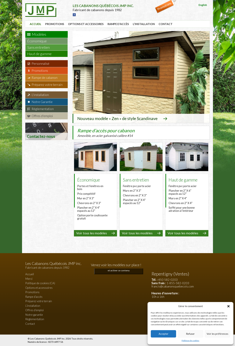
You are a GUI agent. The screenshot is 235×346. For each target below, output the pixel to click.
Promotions (54, 24)
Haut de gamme (41, 54)
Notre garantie (34, 314)
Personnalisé (40, 63)
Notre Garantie (42, 102)
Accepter (163, 333)
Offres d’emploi (34, 310)
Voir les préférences (217, 333)
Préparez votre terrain (47, 84)
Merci (28, 278)
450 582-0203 (168, 279)
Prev (76, 77)
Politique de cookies (190, 340)
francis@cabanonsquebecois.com (172, 286)
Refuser (190, 333)
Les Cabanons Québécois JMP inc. (48, 338)
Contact (165, 24)
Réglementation (43, 109)
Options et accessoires (86, 24)
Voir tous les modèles (91, 233)
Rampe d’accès (118, 24)
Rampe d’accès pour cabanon (112, 133)
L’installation (144, 24)
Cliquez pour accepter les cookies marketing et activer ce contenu (118, 268)
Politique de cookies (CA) (40, 283)
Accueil (35, 24)
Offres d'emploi (42, 116)
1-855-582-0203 (178, 283)
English (203, 4)
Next (205, 77)
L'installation (40, 95)
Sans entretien (40, 47)
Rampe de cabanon (44, 77)
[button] (228, 306)
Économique (38, 41)
